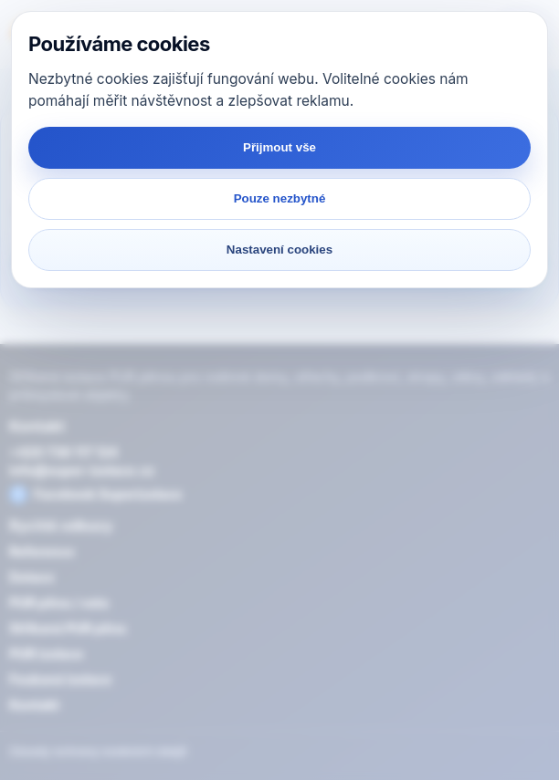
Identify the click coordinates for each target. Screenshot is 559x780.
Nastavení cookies (279, 249)
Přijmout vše (279, 147)
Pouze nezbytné (280, 198)
